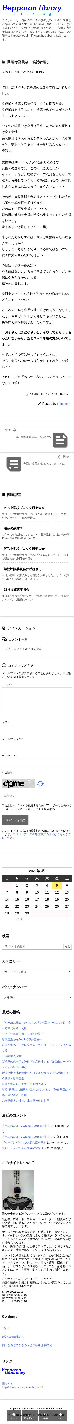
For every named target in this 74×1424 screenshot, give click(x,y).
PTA (41, 72)
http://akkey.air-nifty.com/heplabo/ (22, 1387)
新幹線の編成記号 (13, 1336)
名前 (5, 722)
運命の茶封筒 (13, 528)
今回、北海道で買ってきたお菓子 (22, 1033)
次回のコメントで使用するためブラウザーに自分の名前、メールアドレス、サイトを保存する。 (38, 807)
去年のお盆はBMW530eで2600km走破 (26, 1125)
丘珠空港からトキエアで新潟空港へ (24, 1084)
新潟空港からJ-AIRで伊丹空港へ (22, 1039)
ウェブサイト (10, 756)
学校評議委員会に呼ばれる (23, 569)
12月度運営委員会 (16, 589)
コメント (7, 684)
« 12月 (19, 919)
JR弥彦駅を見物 (12, 1056)
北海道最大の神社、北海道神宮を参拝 (25, 1100)
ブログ (6, 1328)
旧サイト (7, 1383)
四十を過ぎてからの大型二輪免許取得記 (27, 1345)
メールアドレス (12, 739)
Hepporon (63, 403)
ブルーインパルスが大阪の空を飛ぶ (24, 1142)
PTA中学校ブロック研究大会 (24, 508)
